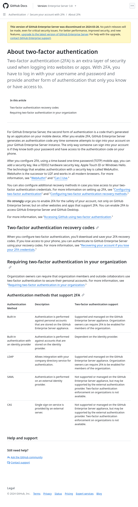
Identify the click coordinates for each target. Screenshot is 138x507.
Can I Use (60, 178)
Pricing (69, 493)
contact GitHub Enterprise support (30, 38)
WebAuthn (38, 178)
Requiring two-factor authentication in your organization (67, 264)
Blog (99, 493)
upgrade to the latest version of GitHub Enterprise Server (54, 34)
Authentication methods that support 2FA (45, 295)
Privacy (47, 493)
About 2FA (74, 14)
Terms (36, 493)
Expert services (85, 493)
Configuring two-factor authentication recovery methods (88, 194)
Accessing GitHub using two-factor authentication (77, 217)
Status (58, 493)
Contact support (18, 462)
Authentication (17, 14)
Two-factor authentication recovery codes (53, 227)
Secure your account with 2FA (47, 14)
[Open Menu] (132, 6)
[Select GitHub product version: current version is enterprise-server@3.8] (57, 6)
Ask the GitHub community (25, 457)
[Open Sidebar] (4, 14)
